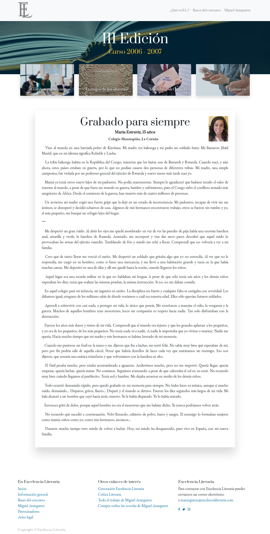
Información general (33, 494)
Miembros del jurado (168, 89)
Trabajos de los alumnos (106, 89)
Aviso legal (25, 517)
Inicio (22, 488)
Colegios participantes (50, 89)
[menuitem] (179, 11)
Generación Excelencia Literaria (121, 488)
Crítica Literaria (109, 494)
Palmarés (237, 89)
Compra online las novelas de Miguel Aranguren (133, 505)
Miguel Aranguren (31, 505)
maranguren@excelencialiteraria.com (207, 500)
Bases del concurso (31, 500)
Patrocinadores (28, 511)
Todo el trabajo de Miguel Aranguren (125, 500)
